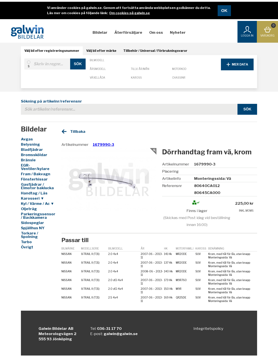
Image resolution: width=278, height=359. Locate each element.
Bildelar (100, 32)
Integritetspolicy (208, 328)
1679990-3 (103, 144)
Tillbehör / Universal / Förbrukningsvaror (155, 50)
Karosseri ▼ (32, 198)
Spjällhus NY (32, 228)
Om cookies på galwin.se (129, 13)
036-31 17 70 (109, 328)
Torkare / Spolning (29, 235)
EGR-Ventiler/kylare (35, 167)
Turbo (26, 242)
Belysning (30, 144)
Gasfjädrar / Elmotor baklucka (37, 186)
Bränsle (28, 160)
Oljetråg (29, 209)
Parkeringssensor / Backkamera (38, 216)
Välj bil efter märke (101, 50)
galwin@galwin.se (121, 334)
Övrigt (27, 247)
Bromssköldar (34, 155)
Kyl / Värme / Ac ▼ (37, 203)
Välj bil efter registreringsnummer (51, 50)
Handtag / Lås (34, 193)
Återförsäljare (128, 32)
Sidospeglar (32, 223)
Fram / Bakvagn (35, 174)
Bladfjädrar (32, 149)
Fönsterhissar (34, 179)
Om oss (156, 32)
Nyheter (178, 32)
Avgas (27, 139)
